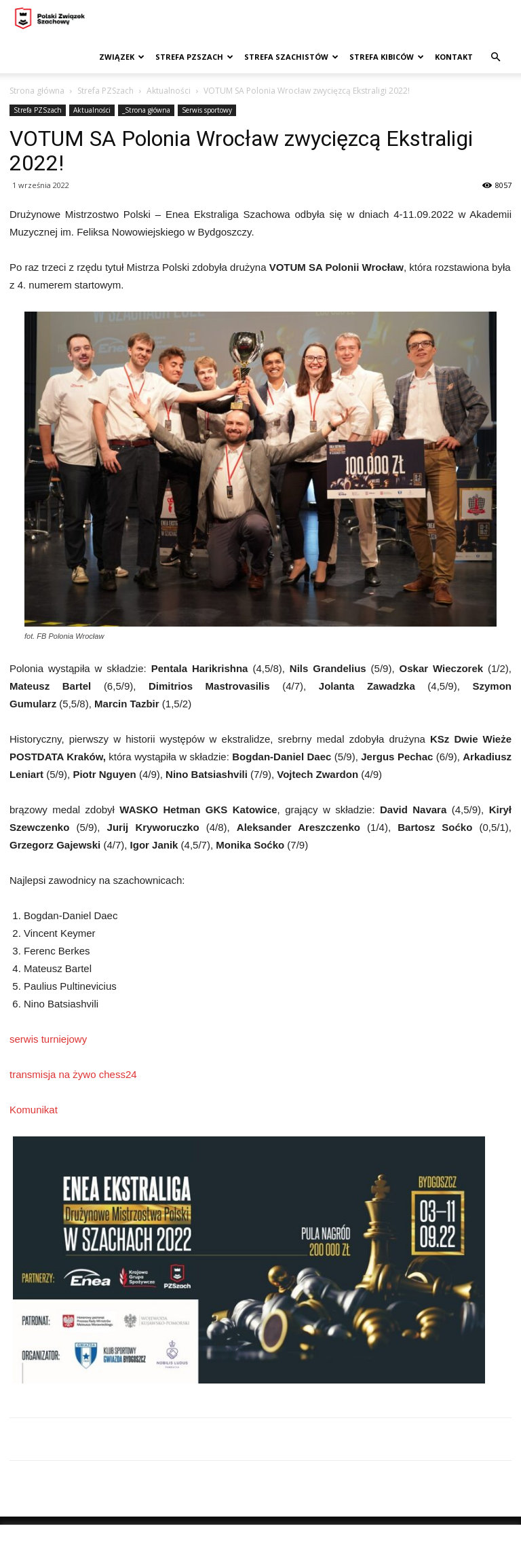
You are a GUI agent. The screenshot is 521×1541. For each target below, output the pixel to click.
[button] (495, 57)
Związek (121, 57)
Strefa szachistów (291, 57)
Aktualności (169, 90)
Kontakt (454, 57)
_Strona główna (146, 110)
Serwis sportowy (207, 110)
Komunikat (33, 1109)
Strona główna (36, 90)
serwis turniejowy (48, 1039)
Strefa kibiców (386, 57)
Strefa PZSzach (194, 57)
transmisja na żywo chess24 (73, 1074)
